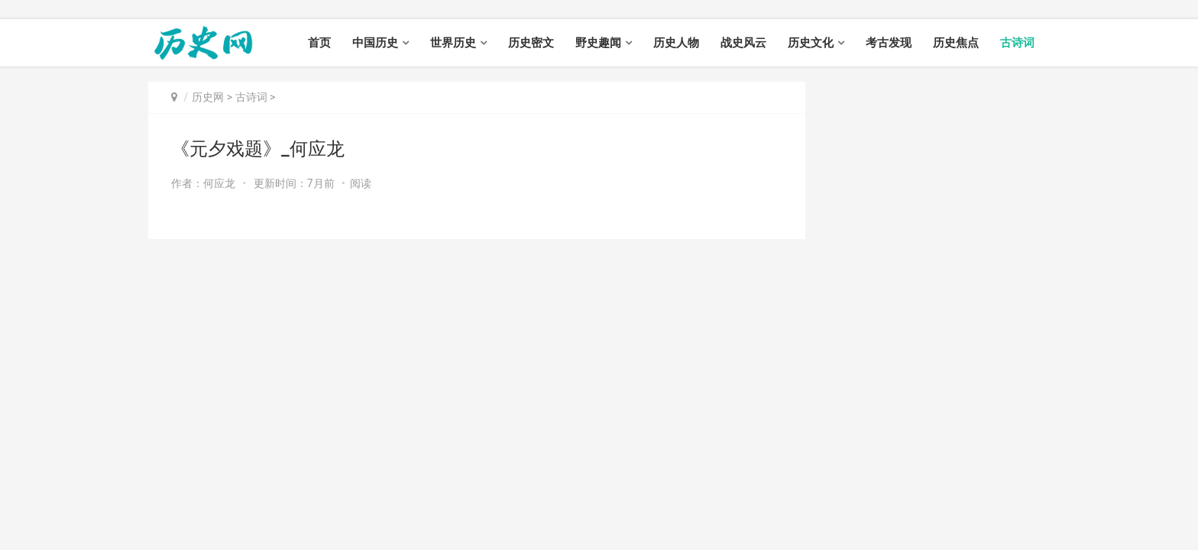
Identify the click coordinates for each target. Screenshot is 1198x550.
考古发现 (888, 43)
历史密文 (531, 43)
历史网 (208, 97)
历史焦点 (956, 43)
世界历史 (453, 43)
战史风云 (743, 43)
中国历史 (375, 43)
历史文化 (811, 43)
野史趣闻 (598, 43)
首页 (319, 43)
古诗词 (1017, 43)
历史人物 (676, 43)
